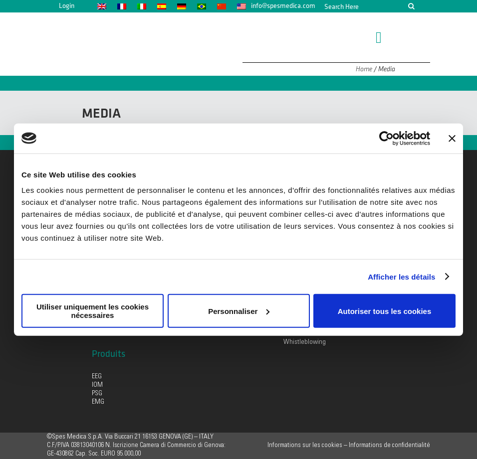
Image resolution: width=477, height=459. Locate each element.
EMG (98, 402)
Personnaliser (238, 310)
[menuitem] (101, 6)
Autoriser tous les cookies (385, 310)
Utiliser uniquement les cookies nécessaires (92, 311)
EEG (97, 376)
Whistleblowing (304, 342)
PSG (97, 393)
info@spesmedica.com (283, 5)
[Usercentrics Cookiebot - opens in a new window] (386, 138)
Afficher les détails (401, 276)
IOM (97, 385)
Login (66, 5)
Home (364, 69)
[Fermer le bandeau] (452, 138)
